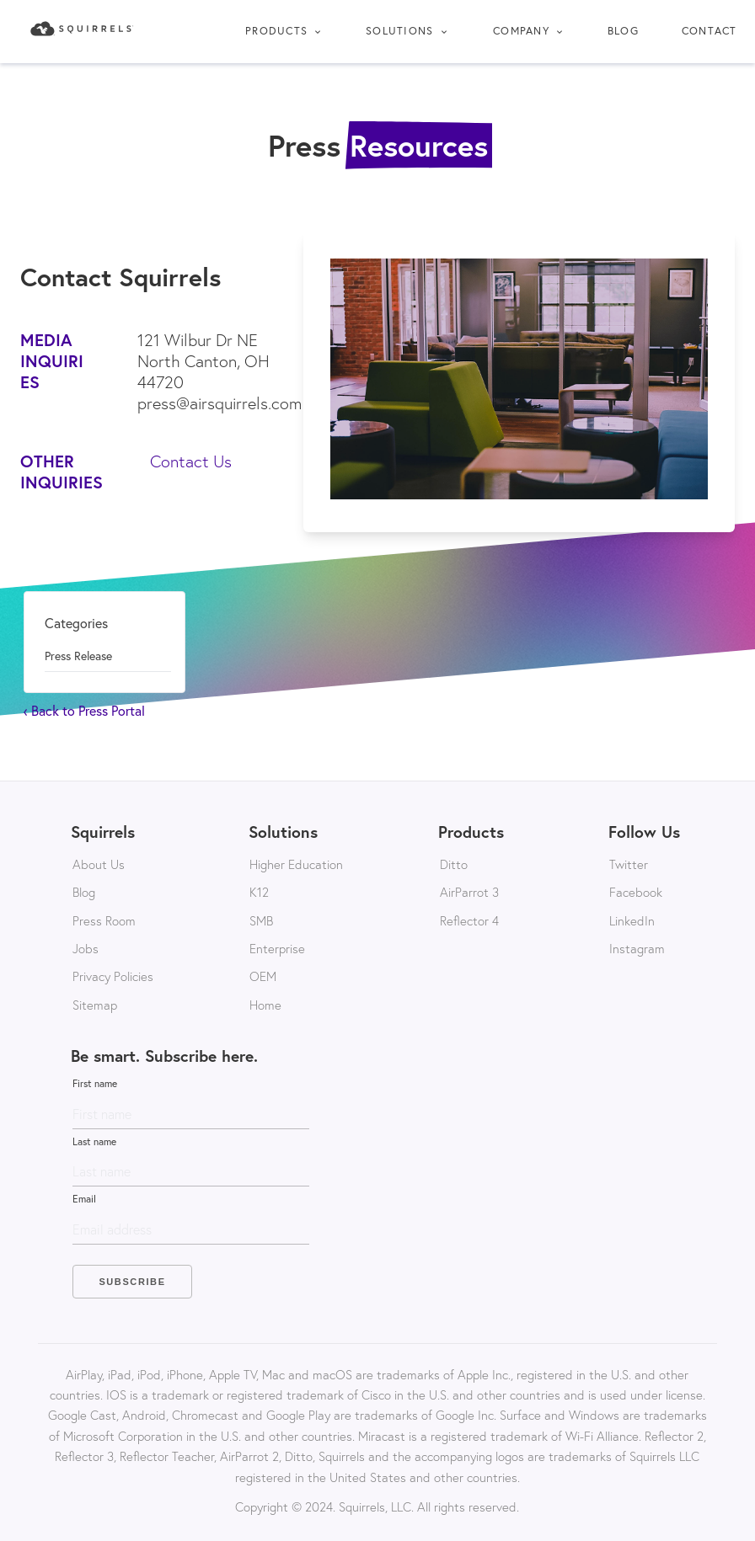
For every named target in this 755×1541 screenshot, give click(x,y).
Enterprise (277, 948)
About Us (98, 864)
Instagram (637, 948)
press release (78, 656)
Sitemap (94, 1004)
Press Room (104, 920)
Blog (623, 31)
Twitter (628, 864)
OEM (262, 976)
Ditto (454, 864)
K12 (259, 891)
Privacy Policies (112, 976)
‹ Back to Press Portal (84, 710)
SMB (261, 920)
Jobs (85, 948)
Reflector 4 (469, 920)
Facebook (635, 891)
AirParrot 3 (469, 891)
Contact (709, 31)
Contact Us (191, 461)
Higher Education (296, 864)
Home (265, 1004)
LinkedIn (632, 920)
